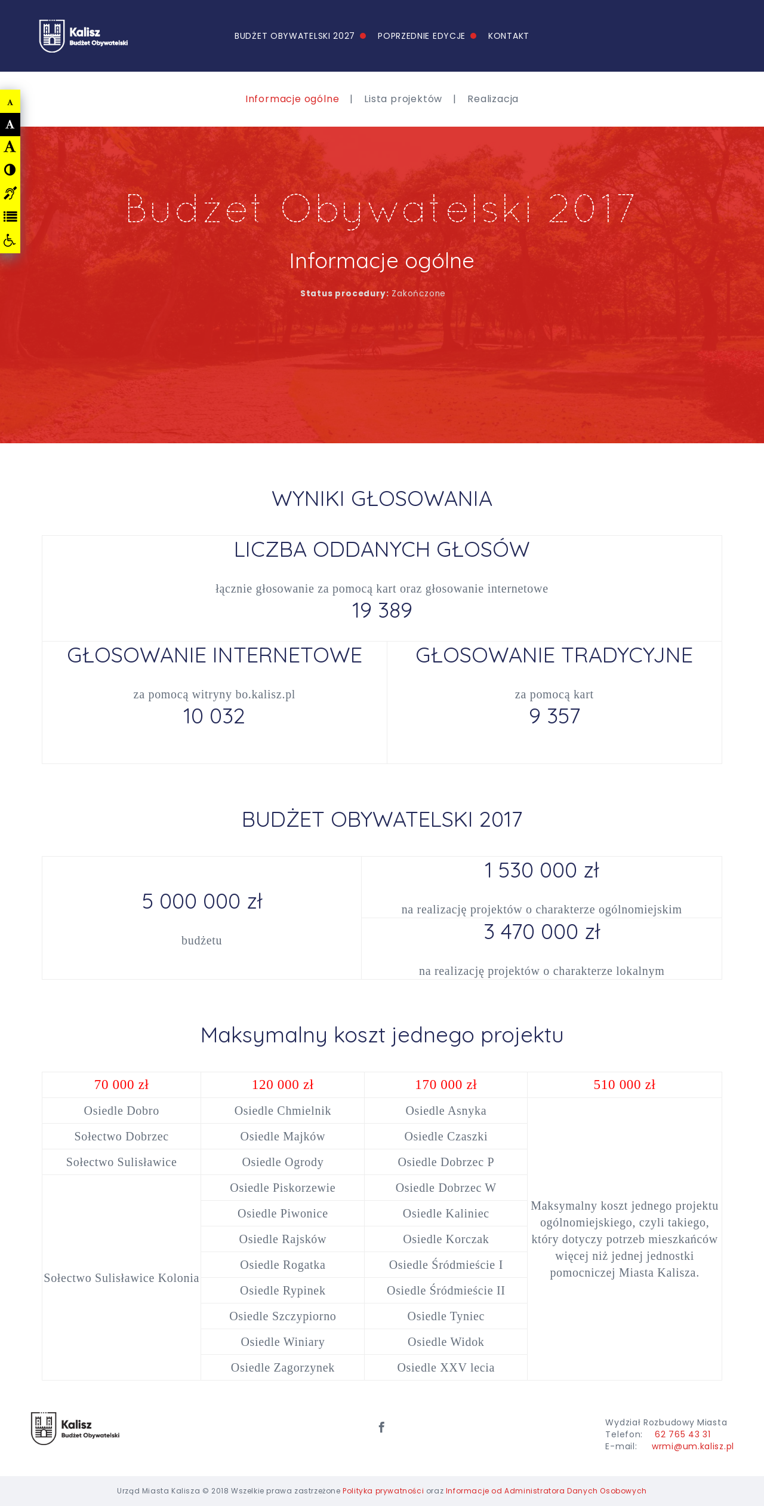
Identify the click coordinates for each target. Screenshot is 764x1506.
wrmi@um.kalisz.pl (693, 1446)
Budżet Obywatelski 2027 (295, 36)
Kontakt (508, 36)
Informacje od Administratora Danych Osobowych (546, 1491)
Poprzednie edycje (422, 36)
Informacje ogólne (292, 99)
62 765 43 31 (682, 1434)
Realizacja (493, 99)
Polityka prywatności (383, 1491)
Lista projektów (403, 99)
